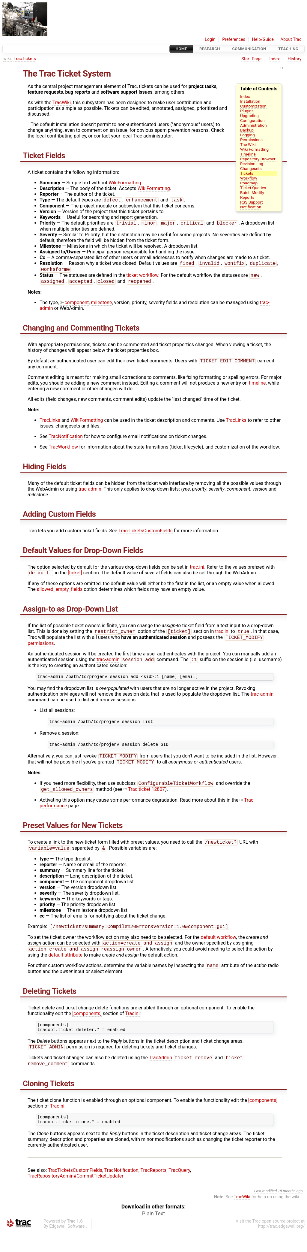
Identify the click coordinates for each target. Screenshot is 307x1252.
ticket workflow (142, 278)
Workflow (248, 178)
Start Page (251, 59)
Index (275, 59)
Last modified (265, 1211)
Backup (247, 130)
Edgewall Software (67, 1247)
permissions (41, 649)
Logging (247, 134)
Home (181, 49)
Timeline (248, 154)
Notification (250, 206)
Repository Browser (258, 158)
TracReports (153, 1191)
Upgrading (249, 115)
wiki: (7, 58)
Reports (247, 197)
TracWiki (61, 102)
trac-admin (89, 493)
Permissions (251, 139)
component (74, 306)
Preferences (233, 39)
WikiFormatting (125, 183)
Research (209, 49)
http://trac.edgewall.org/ (281, 1247)
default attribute (65, 969)
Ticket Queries (253, 187)
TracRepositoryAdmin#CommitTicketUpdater (76, 1196)
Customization (253, 106)
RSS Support (251, 202)
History (294, 59)
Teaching (288, 49)
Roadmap (249, 182)
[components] (87, 1029)
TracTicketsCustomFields (145, 535)
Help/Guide (263, 39)
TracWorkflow (63, 451)
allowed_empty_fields (59, 594)
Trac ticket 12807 (144, 801)
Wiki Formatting (254, 149)
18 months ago (290, 1211)
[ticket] (75, 577)
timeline (257, 387)
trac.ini (197, 571)
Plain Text (153, 1234)
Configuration (252, 120)
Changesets (251, 168)
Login (210, 39)
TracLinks (50, 424)
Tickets (246, 173)
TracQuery (179, 1191)
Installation (250, 101)
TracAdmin (160, 1076)
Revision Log (251, 163)
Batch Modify (252, 192)
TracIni (132, 1029)
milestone (101, 306)
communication (249, 49)
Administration (253, 125)
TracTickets (24, 58)
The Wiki (248, 144)
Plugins (247, 110)
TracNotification (66, 440)
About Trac (291, 39)
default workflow (218, 951)
